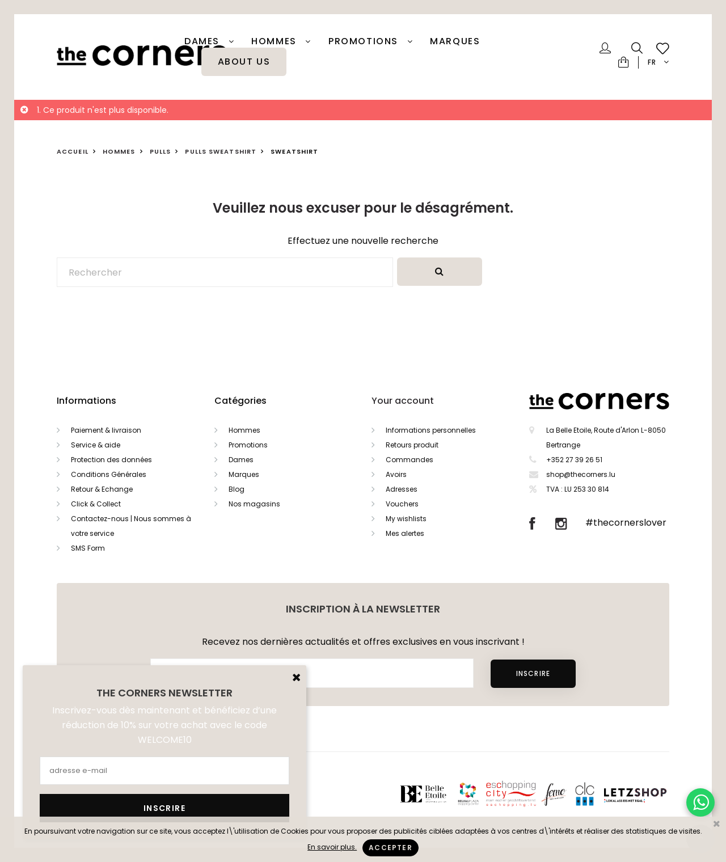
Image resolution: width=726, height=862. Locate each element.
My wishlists (406, 518)
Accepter (390, 847)
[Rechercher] (225, 272)
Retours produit (412, 445)
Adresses (401, 489)
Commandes (409, 459)
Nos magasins (254, 504)
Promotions (248, 445)
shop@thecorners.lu (580, 474)
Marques (455, 41)
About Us (244, 62)
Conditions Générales (108, 474)
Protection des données (111, 459)
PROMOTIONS (365, 41)
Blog (236, 489)
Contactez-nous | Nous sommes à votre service (131, 526)
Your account (403, 400)
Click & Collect (96, 504)
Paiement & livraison (106, 430)
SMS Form (88, 548)
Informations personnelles (431, 430)
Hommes (275, 41)
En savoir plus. (332, 847)
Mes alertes (405, 533)
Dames (203, 41)
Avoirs (396, 474)
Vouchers (402, 504)
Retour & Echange (102, 489)
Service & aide (95, 445)
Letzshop (649, 793)
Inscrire (533, 673)
